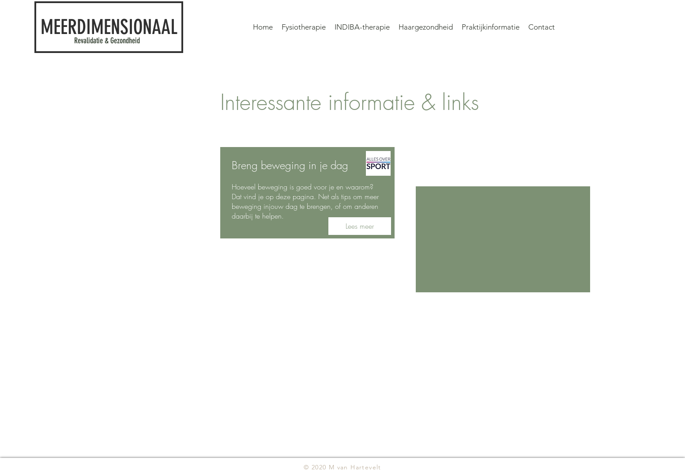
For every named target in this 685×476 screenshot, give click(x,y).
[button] (490, 27)
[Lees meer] (359, 226)
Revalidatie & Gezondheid (107, 40)
